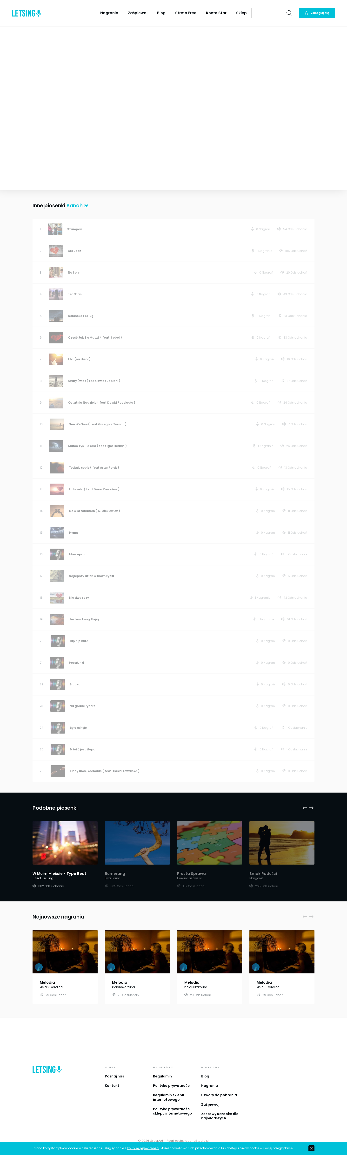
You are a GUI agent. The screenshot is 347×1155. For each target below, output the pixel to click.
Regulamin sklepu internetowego (168, 1097)
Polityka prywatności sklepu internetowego (172, 1111)
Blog (161, 12)
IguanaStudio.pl (197, 1140)
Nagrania (109, 12)
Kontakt (112, 1085)
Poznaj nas (114, 1076)
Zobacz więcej (88, 158)
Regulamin (162, 1076)
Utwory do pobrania (219, 1095)
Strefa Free (185, 12)
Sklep (241, 12)
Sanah (185, 64)
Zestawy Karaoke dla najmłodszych (220, 1116)
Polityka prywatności (172, 1085)
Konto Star (216, 12)
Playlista (331, 33)
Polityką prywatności (143, 1148)
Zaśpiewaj (137, 12)
